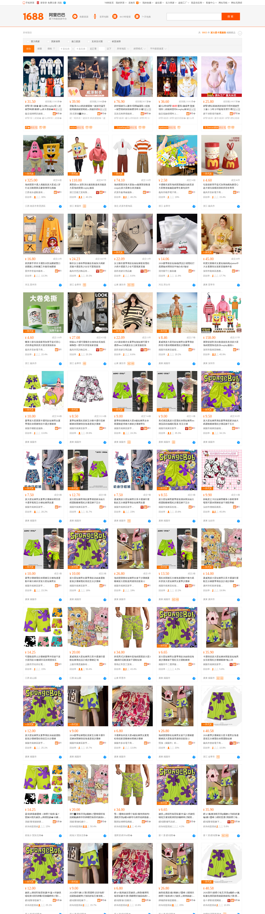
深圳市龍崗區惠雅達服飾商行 (213, 271)
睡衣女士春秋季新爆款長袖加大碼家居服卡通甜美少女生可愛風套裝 (87, 265)
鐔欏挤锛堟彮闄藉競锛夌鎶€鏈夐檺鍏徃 (169, 900)
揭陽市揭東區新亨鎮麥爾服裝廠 (169, 428)
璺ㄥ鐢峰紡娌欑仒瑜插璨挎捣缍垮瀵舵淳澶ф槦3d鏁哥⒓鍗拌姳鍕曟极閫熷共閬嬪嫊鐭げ (132, 816)
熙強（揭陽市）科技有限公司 (169, 743)
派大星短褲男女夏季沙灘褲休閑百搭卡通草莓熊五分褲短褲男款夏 (42, 501)
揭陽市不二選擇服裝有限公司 (169, 664)
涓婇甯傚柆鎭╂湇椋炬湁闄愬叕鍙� (80, 821)
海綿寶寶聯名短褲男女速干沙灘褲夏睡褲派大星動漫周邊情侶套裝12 (131, 580)
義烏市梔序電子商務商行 (169, 192)
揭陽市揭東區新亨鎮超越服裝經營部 (80, 585)
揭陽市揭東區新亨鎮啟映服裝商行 (124, 585)
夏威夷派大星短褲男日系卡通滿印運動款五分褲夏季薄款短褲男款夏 (131, 501)
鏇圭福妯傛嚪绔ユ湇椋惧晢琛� (169, 113)
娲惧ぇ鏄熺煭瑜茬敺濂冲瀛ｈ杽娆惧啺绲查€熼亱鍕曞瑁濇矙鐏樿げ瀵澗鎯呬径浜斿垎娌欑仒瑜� (43, 894)
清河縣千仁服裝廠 (167, 271)
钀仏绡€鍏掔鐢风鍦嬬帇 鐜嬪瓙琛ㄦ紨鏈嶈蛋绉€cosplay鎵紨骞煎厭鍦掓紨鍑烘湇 (177, 108)
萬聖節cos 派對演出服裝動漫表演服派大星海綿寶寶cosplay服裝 (88, 186)
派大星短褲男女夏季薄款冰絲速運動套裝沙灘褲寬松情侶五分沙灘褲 (87, 580)
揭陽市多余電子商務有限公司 (124, 743)
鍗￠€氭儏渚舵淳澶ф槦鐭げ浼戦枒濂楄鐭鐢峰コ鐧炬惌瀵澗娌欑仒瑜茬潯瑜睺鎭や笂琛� (221, 816)
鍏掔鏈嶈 (119, 118)
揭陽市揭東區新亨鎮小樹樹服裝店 (35, 585)
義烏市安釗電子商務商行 (213, 192)
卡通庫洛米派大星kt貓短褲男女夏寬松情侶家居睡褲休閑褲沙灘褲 (131, 737)
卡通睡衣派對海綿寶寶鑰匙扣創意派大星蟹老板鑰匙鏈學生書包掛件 (176, 186)
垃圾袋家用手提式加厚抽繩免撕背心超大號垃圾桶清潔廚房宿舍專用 (221, 186)
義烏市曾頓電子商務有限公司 (213, 743)
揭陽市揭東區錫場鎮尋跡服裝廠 (169, 349)
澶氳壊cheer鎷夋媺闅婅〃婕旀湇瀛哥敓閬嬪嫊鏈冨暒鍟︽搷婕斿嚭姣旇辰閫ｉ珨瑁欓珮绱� (88, 108)
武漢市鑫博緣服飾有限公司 (124, 192)
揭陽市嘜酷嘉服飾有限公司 (35, 428)
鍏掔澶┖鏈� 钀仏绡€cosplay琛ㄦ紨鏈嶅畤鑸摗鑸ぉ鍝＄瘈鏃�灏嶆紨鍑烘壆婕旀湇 (43, 108)
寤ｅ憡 (58, 109)
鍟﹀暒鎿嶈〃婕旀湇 (79, 118)
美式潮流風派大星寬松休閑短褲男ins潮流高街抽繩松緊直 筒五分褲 (176, 422)
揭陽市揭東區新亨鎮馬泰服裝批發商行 (80, 743)
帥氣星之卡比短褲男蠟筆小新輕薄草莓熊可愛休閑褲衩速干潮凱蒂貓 (221, 501)
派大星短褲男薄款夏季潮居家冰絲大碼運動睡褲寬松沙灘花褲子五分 (221, 422)
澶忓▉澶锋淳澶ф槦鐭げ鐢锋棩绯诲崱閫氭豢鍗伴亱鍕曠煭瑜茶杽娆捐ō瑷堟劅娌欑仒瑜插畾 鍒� (88, 816)
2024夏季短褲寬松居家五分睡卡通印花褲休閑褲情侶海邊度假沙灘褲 (87, 737)
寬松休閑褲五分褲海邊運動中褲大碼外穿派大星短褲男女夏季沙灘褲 (176, 580)
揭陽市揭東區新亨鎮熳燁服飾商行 (35, 743)
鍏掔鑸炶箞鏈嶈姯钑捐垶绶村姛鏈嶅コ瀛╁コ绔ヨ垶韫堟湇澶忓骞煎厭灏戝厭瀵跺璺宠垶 (221, 108)
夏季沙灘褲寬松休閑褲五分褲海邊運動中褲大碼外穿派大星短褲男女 (42, 580)
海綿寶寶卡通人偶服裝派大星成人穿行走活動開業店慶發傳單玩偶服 (42, 186)
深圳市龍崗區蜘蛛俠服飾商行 (213, 349)
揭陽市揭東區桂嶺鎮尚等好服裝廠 (169, 585)
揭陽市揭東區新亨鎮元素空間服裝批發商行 (80, 507)
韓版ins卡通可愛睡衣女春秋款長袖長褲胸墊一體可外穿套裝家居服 (87, 344)
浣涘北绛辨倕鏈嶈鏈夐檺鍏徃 (124, 113)
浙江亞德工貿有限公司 (80, 192)
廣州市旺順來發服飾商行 (213, 585)
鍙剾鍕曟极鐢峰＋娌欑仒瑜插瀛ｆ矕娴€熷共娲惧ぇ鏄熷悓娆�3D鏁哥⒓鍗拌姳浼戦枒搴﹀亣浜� (43, 816)
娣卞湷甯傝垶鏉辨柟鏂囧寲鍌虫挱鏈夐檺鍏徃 (213, 113)
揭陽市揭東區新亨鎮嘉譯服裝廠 (124, 428)
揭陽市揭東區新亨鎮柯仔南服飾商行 (80, 428)
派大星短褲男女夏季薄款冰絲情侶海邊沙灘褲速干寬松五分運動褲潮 (176, 658)
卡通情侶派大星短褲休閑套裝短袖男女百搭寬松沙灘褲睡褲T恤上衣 (221, 658)
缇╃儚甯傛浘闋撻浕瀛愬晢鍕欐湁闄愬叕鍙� (213, 900)
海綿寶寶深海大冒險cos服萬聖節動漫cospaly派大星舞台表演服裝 (132, 186)
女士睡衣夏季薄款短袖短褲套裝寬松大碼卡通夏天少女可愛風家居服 (131, 265)
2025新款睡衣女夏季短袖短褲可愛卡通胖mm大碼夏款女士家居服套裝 (131, 344)
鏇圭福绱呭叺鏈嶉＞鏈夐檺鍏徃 (35, 113)
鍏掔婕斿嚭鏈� (178, 118)
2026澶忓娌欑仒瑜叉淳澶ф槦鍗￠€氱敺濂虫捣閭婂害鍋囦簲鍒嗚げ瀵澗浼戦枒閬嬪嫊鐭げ (221, 894)
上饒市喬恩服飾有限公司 (80, 664)
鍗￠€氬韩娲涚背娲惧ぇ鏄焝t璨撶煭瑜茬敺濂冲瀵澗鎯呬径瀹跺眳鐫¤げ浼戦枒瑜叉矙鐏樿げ (132, 894)
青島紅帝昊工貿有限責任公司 (124, 664)
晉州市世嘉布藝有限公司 (35, 271)
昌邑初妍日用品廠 (123, 271)
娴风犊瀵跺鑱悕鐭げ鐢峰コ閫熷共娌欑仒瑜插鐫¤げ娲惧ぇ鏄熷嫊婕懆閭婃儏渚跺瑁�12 (177, 894)
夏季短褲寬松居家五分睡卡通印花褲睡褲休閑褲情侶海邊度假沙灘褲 (87, 422)
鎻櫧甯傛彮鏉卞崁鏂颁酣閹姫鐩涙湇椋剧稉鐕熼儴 (213, 821)
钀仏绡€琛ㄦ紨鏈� (52, 118)
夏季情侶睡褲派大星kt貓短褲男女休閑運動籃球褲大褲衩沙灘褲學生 (131, 422)
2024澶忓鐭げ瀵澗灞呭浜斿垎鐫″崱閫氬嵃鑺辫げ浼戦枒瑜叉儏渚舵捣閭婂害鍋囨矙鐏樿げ (87, 894)
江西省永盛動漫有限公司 (35, 192)
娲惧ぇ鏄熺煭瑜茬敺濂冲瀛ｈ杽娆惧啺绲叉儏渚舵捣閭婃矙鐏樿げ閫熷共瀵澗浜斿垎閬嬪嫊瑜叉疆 (177, 816)
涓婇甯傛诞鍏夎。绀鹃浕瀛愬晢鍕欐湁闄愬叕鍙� (35, 821)
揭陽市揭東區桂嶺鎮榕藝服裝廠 (169, 507)
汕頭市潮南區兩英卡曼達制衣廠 (213, 507)
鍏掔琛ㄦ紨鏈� (33, 118)
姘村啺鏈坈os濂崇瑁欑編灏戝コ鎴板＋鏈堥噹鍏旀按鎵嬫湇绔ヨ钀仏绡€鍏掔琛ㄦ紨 (132, 108)
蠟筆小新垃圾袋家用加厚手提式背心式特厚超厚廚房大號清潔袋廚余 (42, 344)
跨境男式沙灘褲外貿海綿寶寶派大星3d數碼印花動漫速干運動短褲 (132, 658)
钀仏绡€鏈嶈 (132, 118)
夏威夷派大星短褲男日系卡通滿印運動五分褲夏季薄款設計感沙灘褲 (221, 580)
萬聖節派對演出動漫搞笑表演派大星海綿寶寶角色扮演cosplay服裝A (221, 344)
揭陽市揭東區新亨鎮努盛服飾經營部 (213, 664)
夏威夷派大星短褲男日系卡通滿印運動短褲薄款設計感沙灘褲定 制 (87, 658)
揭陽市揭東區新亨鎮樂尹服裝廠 (124, 507)
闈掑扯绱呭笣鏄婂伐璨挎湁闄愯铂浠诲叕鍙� (124, 821)
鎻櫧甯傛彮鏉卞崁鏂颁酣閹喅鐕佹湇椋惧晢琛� (35, 900)
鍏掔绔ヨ (145, 118)
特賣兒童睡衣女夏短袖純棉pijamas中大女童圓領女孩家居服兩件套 (221, 265)
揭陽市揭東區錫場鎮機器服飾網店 (213, 428)
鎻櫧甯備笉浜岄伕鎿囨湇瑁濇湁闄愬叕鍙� (169, 821)
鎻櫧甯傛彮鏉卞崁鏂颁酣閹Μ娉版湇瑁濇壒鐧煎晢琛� (80, 900)
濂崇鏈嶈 (219, 118)
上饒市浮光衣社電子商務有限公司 (35, 664)
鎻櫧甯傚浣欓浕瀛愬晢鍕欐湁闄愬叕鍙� (124, 900)
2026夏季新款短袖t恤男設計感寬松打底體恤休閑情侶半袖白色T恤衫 (177, 265)
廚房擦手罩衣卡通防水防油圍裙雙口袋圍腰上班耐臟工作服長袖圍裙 (42, 265)
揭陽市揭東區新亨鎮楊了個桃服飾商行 (35, 507)
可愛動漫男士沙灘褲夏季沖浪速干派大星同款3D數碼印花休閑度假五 (42, 658)
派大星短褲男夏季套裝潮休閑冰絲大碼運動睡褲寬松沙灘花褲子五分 (176, 501)
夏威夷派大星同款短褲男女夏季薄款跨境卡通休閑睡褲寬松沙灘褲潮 (176, 344)
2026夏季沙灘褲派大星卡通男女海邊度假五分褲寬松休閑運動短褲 (221, 737)
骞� (59, 113)
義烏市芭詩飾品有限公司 (80, 271)
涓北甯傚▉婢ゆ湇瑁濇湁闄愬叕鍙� (80, 113)
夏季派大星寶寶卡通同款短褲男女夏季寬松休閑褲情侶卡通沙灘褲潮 (42, 422)
